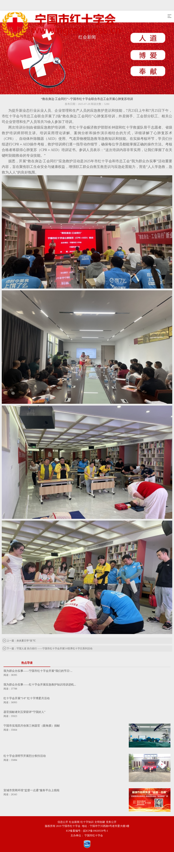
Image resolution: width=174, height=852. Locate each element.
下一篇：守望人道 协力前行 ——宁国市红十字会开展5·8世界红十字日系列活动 (47, 648)
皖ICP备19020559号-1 (95, 830)
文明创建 (99, 822)
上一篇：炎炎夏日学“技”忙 (19, 640)
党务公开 (111, 822)
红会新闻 (74, 822)
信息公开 (63, 822)
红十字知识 (87, 822)
